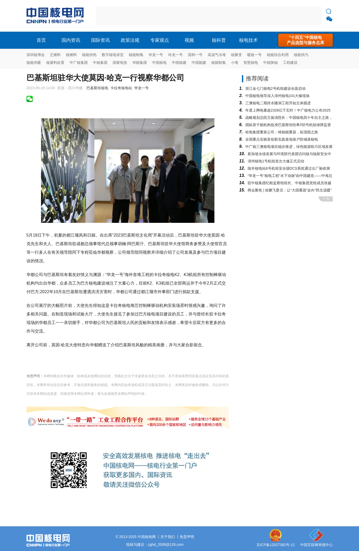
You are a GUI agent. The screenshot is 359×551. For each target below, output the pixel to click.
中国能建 (199, 62)
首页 (41, 40)
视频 (189, 40)
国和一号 (195, 55)
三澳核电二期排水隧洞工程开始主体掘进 (278, 103)
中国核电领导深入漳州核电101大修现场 (277, 96)
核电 (56, 16)
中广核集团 (79, 62)
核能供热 (89, 55)
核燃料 (71, 55)
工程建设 (290, 62)
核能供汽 (301, 55)
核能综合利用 (278, 55)
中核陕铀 (270, 62)
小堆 (234, 62)
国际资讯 (100, 40)
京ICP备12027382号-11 (275, 545)
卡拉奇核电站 (121, 88)
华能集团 (139, 62)
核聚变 (236, 55)
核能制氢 (136, 55)
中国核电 (159, 62)
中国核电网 (147, 537)
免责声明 (187, 537)
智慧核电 (250, 62)
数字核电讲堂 (113, 55)
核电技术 (248, 40)
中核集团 (100, 62)
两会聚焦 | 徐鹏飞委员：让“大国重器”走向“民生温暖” (290, 190)
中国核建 (179, 62)
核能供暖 (33, 62)
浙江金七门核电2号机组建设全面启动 (275, 88)
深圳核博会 (35, 55)
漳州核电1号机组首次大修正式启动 (276, 161)
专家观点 (159, 40)
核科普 (219, 40)
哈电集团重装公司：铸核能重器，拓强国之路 (281, 132)
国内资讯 (71, 40)
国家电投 (120, 62)
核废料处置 (55, 62)
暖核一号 (254, 55)
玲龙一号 (175, 55)
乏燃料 (55, 55)
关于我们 (167, 537)
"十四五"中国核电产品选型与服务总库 (305, 40)
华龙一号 (155, 55)
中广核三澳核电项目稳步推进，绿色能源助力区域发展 (289, 146)
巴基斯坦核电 (97, 88)
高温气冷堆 (217, 55)
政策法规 (130, 40)
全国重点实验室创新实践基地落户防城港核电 (281, 139)
